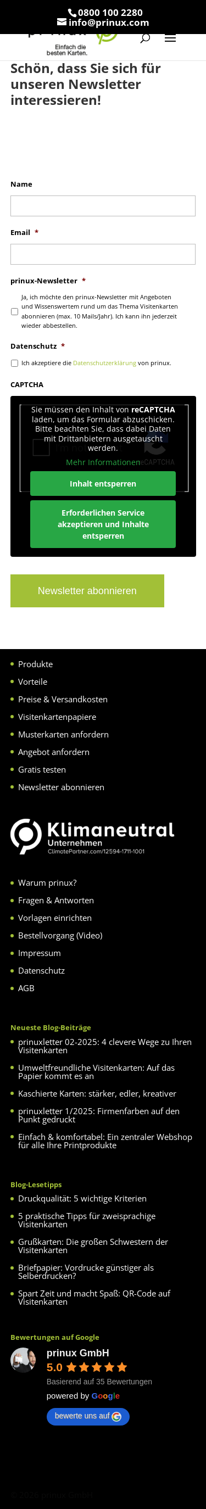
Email (24, 232)
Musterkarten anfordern (63, 734)
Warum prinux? (47, 882)
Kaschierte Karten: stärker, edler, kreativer (97, 1093)
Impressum (39, 952)
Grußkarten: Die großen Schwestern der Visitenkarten (93, 1245)
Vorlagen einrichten (55, 917)
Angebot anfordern (54, 751)
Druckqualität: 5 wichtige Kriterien (82, 1198)
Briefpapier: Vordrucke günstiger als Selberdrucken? (86, 1271)
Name (21, 184)
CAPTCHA (26, 384)
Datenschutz (37, 346)
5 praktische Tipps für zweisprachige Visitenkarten (86, 1219)
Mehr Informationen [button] (103, 462)
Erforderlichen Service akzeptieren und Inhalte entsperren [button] (103, 524)
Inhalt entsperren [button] (103, 483)
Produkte (35, 663)
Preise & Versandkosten (63, 699)
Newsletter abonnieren (61, 786)
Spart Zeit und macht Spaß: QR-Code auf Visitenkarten (94, 1297)
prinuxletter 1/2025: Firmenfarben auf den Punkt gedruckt (99, 1115)
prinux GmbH (78, 1353)
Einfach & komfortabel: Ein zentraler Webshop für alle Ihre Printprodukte (105, 1140)
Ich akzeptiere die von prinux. (96, 363)
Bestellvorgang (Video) (60, 935)
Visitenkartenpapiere (57, 716)
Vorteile (32, 681)
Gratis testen (42, 769)
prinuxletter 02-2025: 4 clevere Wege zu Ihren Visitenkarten (105, 1045)
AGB (26, 987)
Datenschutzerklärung (104, 363)
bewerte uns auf (88, 1416)
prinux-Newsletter (48, 281)
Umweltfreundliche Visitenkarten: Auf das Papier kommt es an (96, 1071)
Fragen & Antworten (56, 900)
